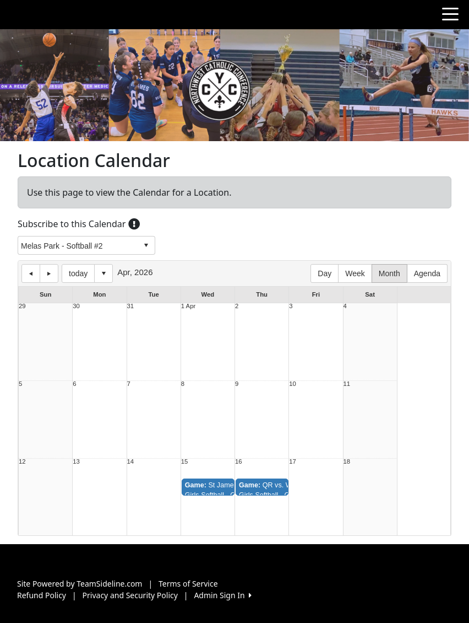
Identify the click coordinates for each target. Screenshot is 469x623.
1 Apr (188, 306)
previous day (30, 273)
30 (76, 306)
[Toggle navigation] (450, 13)
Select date (103, 273)
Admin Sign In (222, 595)
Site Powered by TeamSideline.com (79, 583)
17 (292, 462)
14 (130, 462)
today (78, 273)
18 (347, 462)
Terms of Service (188, 583)
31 (130, 306)
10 (292, 384)
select (146, 245)
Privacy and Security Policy (130, 595)
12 (22, 462)
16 (238, 462)
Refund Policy (41, 595)
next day (49, 273)
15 (184, 462)
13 (76, 462)
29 (22, 306)
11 (347, 384)
